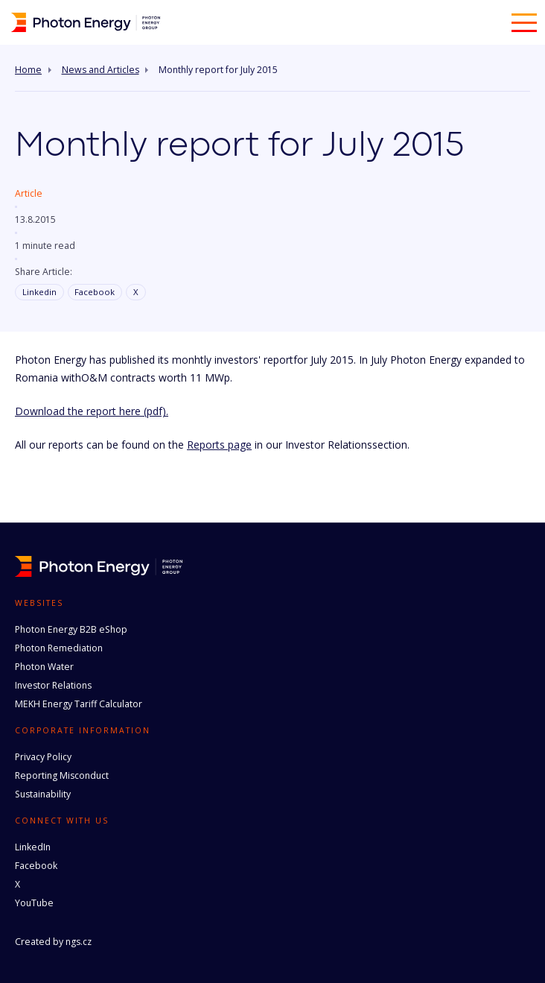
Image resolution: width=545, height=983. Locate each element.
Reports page (219, 444)
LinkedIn (33, 847)
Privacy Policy (43, 756)
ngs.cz (79, 941)
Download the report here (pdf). (91, 411)
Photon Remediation (59, 648)
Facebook (94, 291)
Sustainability (43, 794)
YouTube (34, 903)
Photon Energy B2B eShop (71, 629)
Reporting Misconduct (62, 775)
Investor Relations (53, 685)
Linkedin (39, 291)
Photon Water (44, 666)
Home (28, 70)
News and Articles (100, 70)
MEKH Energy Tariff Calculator (78, 704)
